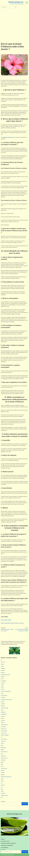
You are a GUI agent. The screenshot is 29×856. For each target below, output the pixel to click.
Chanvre (2, 689)
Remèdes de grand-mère (6, 776)
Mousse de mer (4, 757)
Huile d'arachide (4, 724)
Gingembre (3, 712)
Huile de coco (4, 728)
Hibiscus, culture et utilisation (6, 619)
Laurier (2, 743)
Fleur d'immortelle (4, 707)
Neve (2, 854)
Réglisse (2, 774)
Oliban (2, 762)
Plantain (2, 772)
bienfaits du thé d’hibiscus (8, 137)
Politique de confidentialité (7, 845)
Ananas (2, 664)
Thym (2, 789)
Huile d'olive (3, 726)
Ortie (2, 764)
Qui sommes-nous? (5, 841)
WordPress (11, 854)
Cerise (2, 687)
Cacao (2, 678)
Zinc (2, 797)
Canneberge (3, 680)
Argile (2, 666)
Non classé (3, 760)
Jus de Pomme (4, 739)
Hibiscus (2, 722)
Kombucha (3, 741)
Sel (1, 782)
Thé (2, 787)
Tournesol (3, 793)
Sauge (2, 780)
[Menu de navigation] (26, 3)
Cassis (2, 685)
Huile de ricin (3, 732)
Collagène (3, 697)
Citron (2, 693)
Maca (2, 745)
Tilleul (2, 791)
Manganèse (3, 747)
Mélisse (2, 749)
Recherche (3, 801)
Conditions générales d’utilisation (8, 843)
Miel (2, 753)
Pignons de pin (4, 768)
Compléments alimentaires (6, 699)
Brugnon (2, 676)
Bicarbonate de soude (5, 674)
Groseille (3, 720)
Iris (1, 737)
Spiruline (2, 785)
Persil (2, 766)
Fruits (2, 710)
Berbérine (3, 670)
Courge (2, 701)
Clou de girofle (4, 695)
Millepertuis (3, 755)
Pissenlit (2, 770)
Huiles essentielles (5, 735)
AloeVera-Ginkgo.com (14, 814)
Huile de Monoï (4, 730)
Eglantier (3, 705)
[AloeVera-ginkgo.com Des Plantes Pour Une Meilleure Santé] (15, 2)
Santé (2, 778)
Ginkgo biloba (4, 714)
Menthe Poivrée (4, 751)
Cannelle (3, 682)
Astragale (3, 668)
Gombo (2, 718)
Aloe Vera (3, 662)
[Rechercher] (7, 7)
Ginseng (2, 716)
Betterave (3, 672)
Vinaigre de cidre (4, 795)
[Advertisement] (14, 23)
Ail (1, 660)
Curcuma (3, 703)
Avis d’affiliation (4, 847)
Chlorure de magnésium (6, 691)
